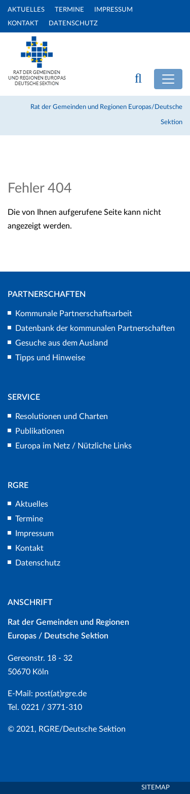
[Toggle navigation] (168, 79)
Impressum (113, 10)
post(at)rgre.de (61, 694)
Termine (69, 10)
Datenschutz (73, 23)
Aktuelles (26, 10)
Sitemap (155, 787)
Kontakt (23, 23)
